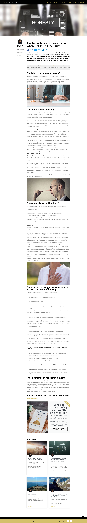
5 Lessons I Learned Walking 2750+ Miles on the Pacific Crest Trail (59, 495)
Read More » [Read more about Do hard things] (30, 506)
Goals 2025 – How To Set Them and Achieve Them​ (35, 459)
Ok (68, 521)
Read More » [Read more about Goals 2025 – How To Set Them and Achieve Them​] (30, 473)
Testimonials (81, 2)
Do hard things (32, 494)
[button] (30, 50)
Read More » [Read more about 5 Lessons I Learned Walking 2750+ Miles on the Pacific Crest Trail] (53, 506)
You (51, 2)
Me (47, 2)
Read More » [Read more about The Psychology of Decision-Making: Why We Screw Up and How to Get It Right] (53, 473)
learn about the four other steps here (49, 142)
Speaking (69, 2)
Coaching (56, 2)
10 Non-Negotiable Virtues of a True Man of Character (51, 65)
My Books (62, 2)
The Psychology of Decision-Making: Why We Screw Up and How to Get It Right (59, 460)
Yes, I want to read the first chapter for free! (59, 429)
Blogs (74, 2)
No (71, 521)
